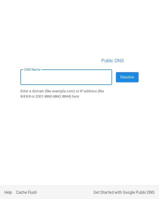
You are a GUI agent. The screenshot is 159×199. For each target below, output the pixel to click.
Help (8, 192)
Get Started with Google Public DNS (124, 192)
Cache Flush (26, 192)
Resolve (127, 77)
